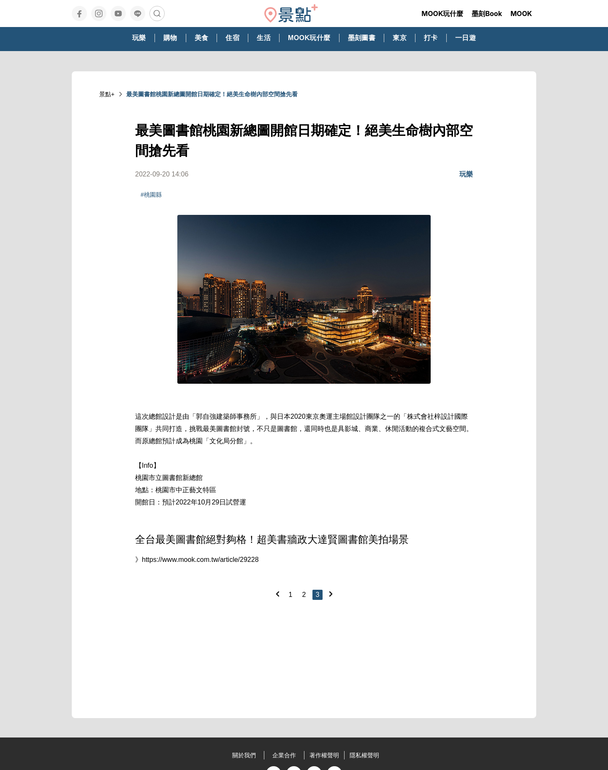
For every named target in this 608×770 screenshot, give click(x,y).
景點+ (106, 94)
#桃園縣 (151, 194)
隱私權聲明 (364, 755)
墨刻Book (487, 13)
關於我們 (244, 755)
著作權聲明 (324, 755)
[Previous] (277, 594)
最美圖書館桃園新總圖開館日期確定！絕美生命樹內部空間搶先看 (212, 94)
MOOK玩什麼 (442, 13)
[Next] (330, 594)
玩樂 (466, 174)
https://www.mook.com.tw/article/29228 (200, 559)
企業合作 (284, 755)
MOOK (521, 13)
